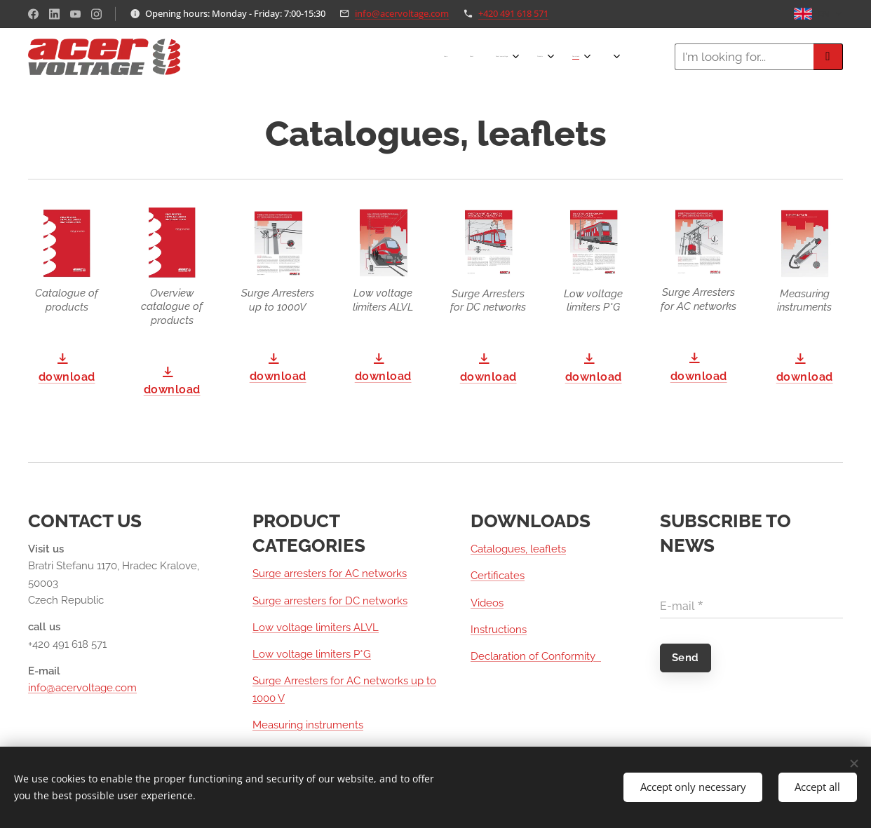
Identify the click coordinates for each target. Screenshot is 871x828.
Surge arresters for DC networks (329, 601)
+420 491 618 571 (513, 13)
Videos (487, 603)
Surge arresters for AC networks (329, 573)
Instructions (499, 629)
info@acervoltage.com (402, 13)
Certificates (498, 575)
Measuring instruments (307, 725)
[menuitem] (479, 56)
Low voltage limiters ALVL (315, 627)
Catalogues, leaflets (518, 549)
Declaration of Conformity (536, 656)
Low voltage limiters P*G (311, 654)
